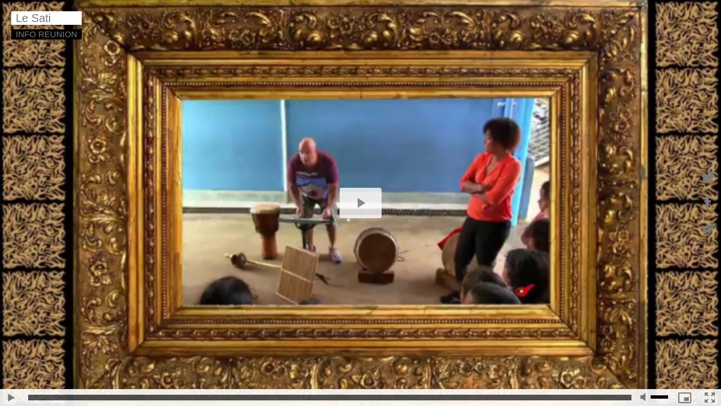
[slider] (329, 397)
